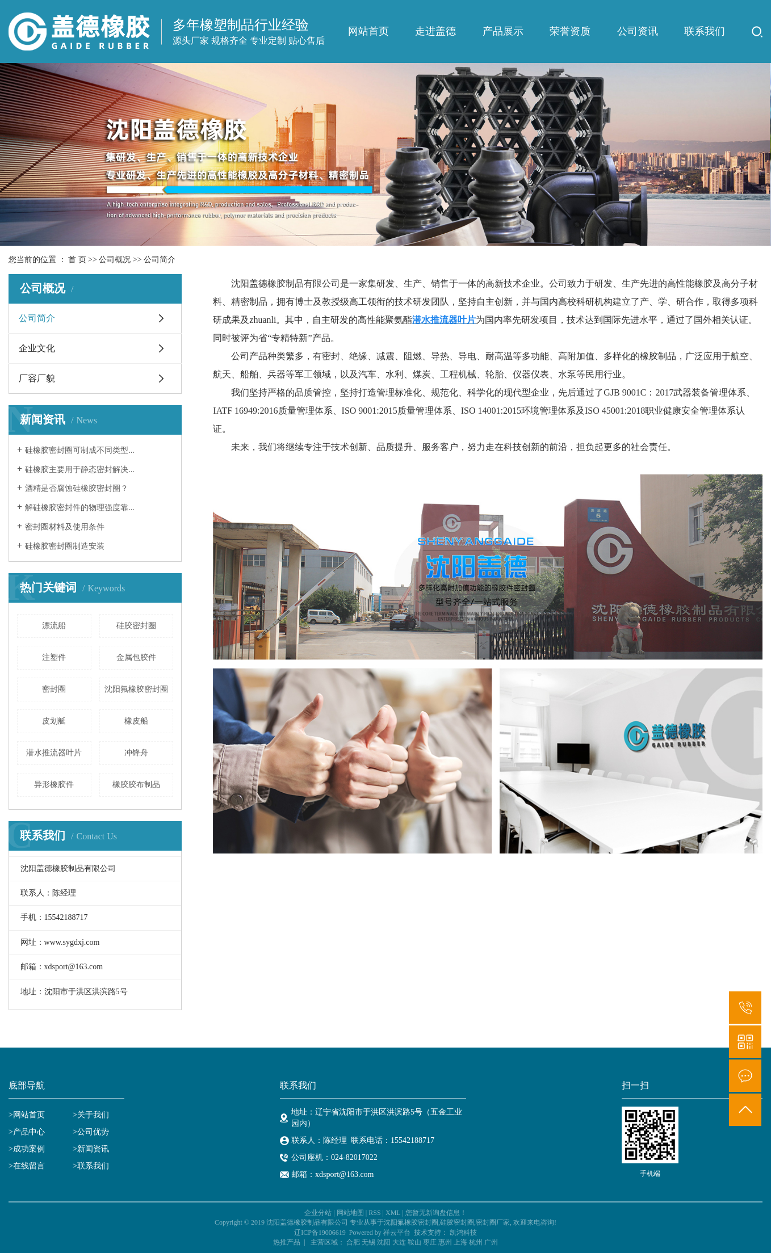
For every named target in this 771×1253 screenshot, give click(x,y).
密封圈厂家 (493, 1222)
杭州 (476, 1242)
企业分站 (318, 1213)
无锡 (368, 1242)
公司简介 (37, 318)
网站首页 (368, 31)
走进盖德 (435, 31)
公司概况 (115, 259)
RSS (374, 1213)
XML (393, 1213)
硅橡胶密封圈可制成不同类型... (80, 450)
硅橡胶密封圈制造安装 (64, 546)
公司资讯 (637, 31)
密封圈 (54, 689)
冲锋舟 (136, 753)
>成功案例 (27, 1149)
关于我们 (93, 1115)
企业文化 (37, 348)
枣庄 (430, 1242)
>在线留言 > (43, 1166)
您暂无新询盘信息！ (436, 1213)
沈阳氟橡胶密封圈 (136, 689)
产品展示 (503, 31)
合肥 (353, 1242)
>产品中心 (27, 1132)
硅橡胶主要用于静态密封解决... (80, 469)
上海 (460, 1242)
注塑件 (54, 657)
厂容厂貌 (37, 378)
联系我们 (704, 31)
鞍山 (414, 1242)
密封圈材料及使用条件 (64, 527)
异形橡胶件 (54, 784)
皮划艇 (54, 721)
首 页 (77, 259)
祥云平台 (396, 1233)
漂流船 (54, 625)
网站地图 (350, 1213)
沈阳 (384, 1242)
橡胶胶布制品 (136, 784)
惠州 (445, 1242)
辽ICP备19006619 (320, 1233)
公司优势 (93, 1132)
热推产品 (286, 1242)
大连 (399, 1242)
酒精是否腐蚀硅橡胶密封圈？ (76, 488)
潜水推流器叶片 (54, 753)
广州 (491, 1242)
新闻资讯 (93, 1149)
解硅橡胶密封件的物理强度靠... (80, 507)
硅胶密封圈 (136, 625)
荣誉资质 (570, 31)
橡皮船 (136, 721)
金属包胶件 (136, 657)
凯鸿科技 (463, 1233)
